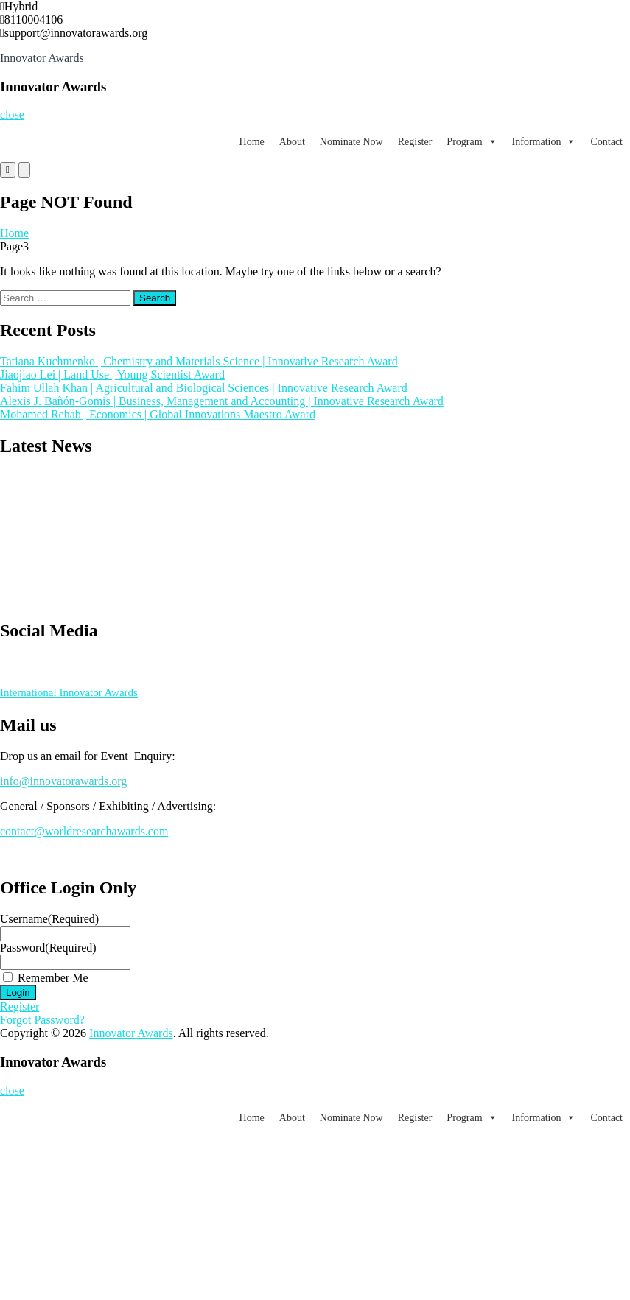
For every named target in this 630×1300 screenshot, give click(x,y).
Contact (606, 141)
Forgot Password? (42, 1019)
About (292, 141)
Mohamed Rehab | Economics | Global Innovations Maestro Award (157, 414)
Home (252, 141)
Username (49, 919)
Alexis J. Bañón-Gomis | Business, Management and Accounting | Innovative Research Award (222, 401)
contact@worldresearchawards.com (84, 831)
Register (415, 141)
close (12, 114)
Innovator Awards (42, 58)
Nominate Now (351, 141)
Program (472, 142)
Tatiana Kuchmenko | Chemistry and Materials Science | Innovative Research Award (199, 361)
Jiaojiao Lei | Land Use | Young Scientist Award (112, 374)
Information (544, 142)
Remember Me (53, 978)
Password (48, 947)
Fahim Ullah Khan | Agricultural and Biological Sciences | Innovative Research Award (203, 388)
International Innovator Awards (69, 692)
